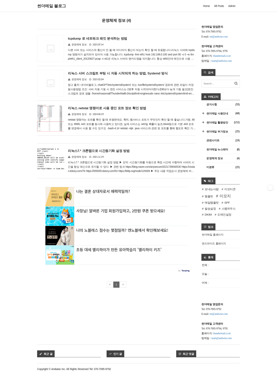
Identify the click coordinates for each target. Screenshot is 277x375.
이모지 (225, 196)
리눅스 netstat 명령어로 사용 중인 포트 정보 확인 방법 (107, 108)
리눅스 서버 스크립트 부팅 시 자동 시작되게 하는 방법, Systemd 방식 (118, 73)
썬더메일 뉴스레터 (222, 149)
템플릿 (209, 196)
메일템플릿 (212, 202)
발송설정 (210, 208)
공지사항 (222, 104)
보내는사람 (212, 189)
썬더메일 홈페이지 (212, 234)
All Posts (219, 6)
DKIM (208, 214)
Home (206, 6)
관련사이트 (222, 140)
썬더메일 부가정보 (222, 131)
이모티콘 (229, 189)
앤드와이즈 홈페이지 (214, 243)
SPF (227, 202)
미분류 (222, 167)
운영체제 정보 (79, 44)
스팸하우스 (229, 208)
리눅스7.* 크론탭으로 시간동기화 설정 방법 (98, 151)
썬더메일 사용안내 (222, 113)
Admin (231, 6)
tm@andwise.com (219, 36)
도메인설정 (224, 214)
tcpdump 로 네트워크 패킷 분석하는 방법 (97, 38)
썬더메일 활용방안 (222, 122)
